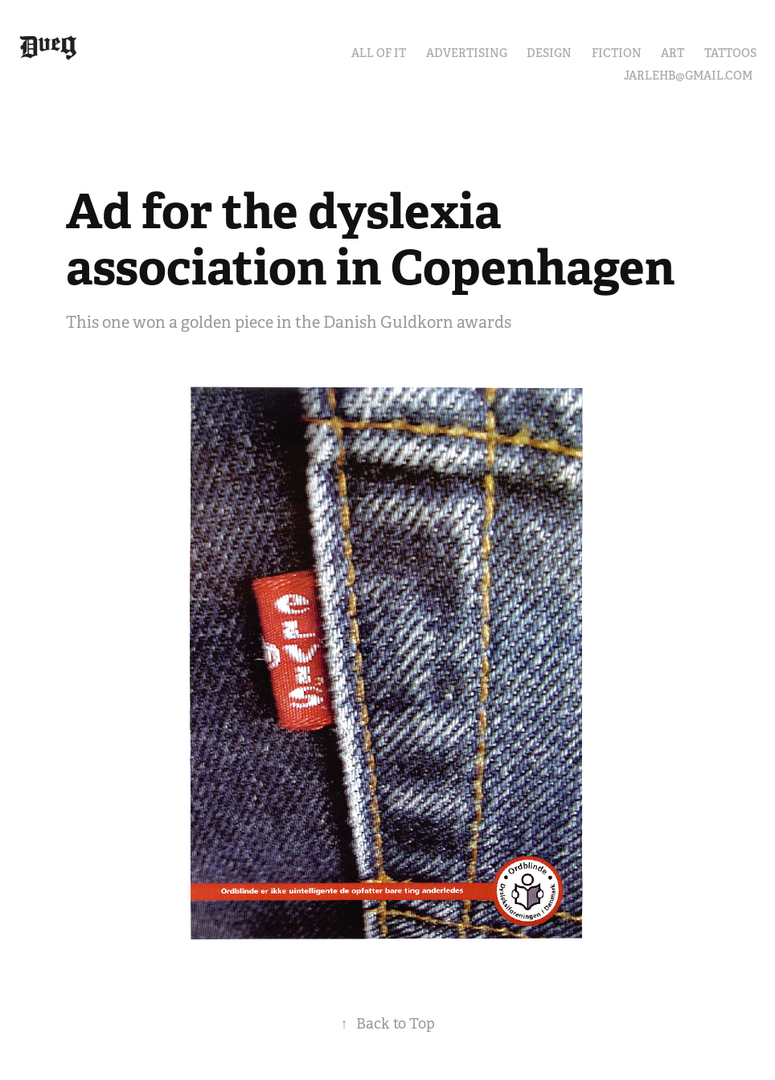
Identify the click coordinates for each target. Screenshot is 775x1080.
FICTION (617, 53)
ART (672, 53)
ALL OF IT (378, 53)
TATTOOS (730, 53)
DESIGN (549, 53)
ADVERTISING (466, 53)
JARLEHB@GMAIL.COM (688, 75)
